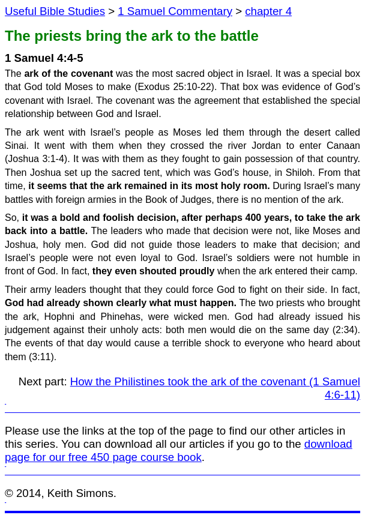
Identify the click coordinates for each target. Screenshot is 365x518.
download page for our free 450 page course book (178, 450)
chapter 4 (268, 11)
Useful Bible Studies (55, 11)
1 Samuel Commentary (175, 11)
